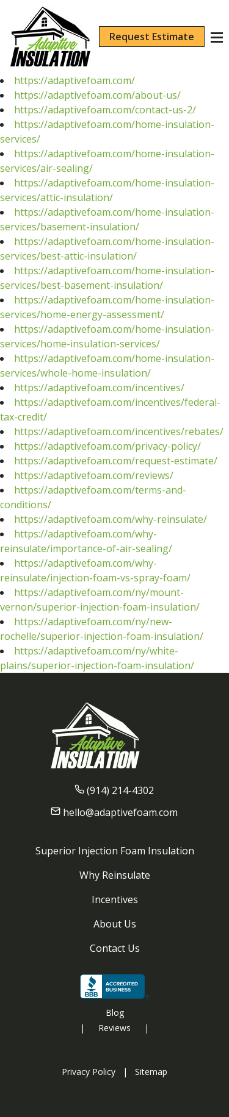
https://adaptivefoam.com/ (74, 80)
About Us (114, 924)
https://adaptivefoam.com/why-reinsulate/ (110, 519)
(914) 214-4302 (120, 790)
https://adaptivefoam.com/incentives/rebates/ (119, 431)
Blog (115, 1012)
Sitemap (151, 1071)
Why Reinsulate (114, 875)
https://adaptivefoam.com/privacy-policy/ (107, 446)
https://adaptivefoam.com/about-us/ (97, 95)
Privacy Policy (88, 1071)
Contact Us (115, 948)
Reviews (114, 1028)
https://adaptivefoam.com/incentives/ (99, 387)
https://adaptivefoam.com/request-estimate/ (115, 460)
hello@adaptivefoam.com (120, 812)
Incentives (115, 899)
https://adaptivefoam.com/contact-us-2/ (105, 109)
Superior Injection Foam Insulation (114, 850)
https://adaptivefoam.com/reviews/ (93, 475)
